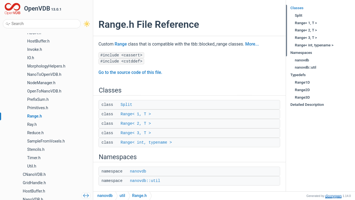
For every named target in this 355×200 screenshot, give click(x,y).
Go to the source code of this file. (130, 72)
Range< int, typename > (146, 142)
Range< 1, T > (136, 114)
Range (121, 44)
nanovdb (138, 171)
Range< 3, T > (136, 133)
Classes (296, 8)
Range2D (302, 90)
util (122, 195)
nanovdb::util (145, 181)
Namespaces (301, 53)
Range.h (139, 195)
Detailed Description (307, 104)
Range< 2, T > (136, 123)
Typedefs (298, 75)
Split (126, 104)
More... (252, 44)
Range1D (302, 82)
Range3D (302, 97)
